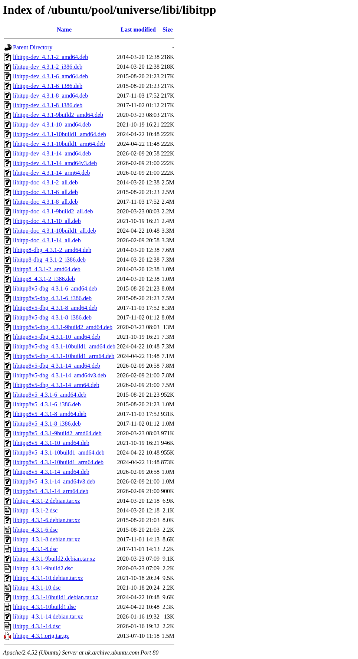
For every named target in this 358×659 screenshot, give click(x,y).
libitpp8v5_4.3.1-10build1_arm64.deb (58, 462)
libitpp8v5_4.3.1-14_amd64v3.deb (54, 481)
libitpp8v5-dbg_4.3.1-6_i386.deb (52, 298)
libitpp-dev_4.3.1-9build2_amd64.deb (58, 115)
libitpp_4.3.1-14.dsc (36, 626)
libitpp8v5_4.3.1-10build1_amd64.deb (59, 452)
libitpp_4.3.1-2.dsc (35, 510)
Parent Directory (32, 47)
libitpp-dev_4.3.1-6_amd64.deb (50, 76)
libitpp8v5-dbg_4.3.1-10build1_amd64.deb (64, 346)
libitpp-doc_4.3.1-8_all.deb (45, 202)
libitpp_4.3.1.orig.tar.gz (41, 636)
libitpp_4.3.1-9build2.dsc (43, 568)
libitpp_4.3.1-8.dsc (35, 549)
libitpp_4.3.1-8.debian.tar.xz (46, 539)
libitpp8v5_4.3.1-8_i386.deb (47, 423)
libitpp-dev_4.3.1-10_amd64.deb (52, 124)
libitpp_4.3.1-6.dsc (35, 530)
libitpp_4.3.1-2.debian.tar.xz (46, 501)
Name (64, 29)
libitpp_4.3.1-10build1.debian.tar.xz (55, 597)
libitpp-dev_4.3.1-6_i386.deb (47, 86)
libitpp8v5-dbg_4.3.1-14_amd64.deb (56, 366)
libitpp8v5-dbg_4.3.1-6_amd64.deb (55, 288)
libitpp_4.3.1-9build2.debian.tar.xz (54, 558)
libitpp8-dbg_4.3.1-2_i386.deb (49, 259)
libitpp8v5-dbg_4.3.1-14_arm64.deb (56, 385)
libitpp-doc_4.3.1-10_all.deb (47, 221)
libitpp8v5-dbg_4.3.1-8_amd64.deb (55, 308)
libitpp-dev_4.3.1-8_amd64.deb (50, 95)
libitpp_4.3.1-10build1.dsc (44, 607)
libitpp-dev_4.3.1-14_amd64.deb (52, 153)
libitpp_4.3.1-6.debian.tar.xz (46, 520)
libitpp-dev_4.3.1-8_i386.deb (47, 105)
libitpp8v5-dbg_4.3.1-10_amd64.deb (56, 337)
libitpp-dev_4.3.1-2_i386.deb (47, 66)
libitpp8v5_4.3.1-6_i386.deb (47, 404)
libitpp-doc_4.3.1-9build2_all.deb (53, 211)
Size (167, 29)
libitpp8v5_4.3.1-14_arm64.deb (50, 491)
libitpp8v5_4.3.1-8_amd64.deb (49, 414)
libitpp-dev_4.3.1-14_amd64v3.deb (55, 163)
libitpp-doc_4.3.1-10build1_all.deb (54, 230)
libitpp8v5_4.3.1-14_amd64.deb (51, 472)
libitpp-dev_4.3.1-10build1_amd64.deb (59, 134)
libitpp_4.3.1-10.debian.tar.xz (48, 578)
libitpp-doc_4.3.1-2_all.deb (45, 182)
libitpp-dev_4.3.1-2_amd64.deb (50, 57)
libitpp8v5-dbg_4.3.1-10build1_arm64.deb (63, 356)
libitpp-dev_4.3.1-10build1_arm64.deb (59, 144)
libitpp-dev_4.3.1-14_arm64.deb (51, 173)
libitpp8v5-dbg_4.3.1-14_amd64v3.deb (59, 375)
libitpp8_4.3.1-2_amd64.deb (47, 269)
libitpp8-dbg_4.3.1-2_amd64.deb (52, 250)
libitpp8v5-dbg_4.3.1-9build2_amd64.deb (62, 327)
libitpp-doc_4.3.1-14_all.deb (47, 240)
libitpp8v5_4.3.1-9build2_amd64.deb (57, 433)
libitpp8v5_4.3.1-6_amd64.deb (49, 394)
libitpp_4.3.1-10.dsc (36, 587)
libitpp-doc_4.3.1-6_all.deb (45, 192)
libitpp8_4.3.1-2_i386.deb (44, 279)
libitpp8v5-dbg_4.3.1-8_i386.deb (52, 317)
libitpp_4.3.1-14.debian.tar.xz (48, 616)
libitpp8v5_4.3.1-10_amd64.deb (51, 443)
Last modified (138, 29)
